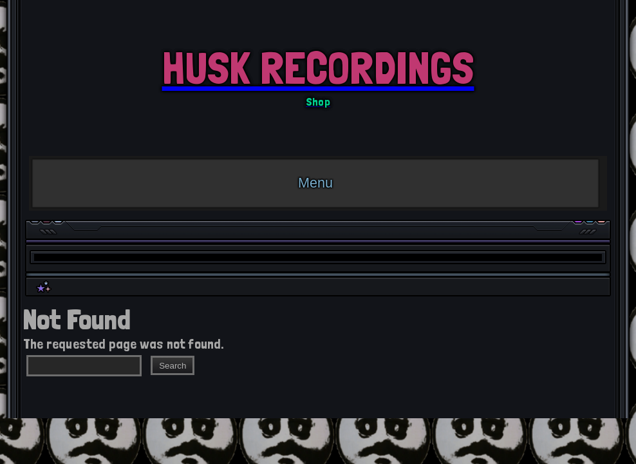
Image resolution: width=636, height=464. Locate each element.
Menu (315, 183)
